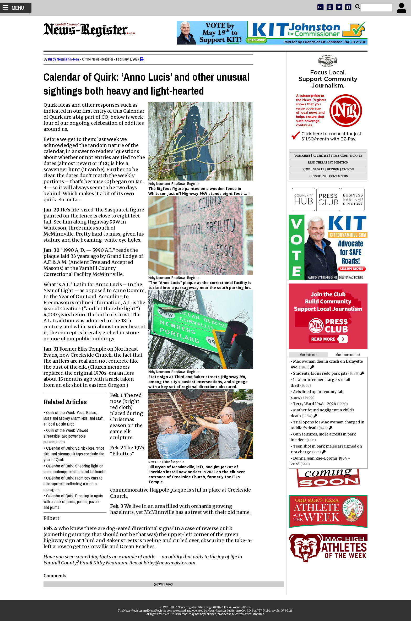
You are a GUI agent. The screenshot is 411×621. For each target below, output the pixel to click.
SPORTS (316, 169)
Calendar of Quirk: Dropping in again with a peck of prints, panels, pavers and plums (75, 501)
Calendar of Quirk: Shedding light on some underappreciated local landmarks (76, 469)
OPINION (331, 169)
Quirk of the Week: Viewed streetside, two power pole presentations (68, 436)
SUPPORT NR (315, 176)
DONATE (354, 155)
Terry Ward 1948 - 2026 (312, 403)
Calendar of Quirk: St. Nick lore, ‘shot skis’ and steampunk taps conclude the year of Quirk (76, 453)
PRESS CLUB (337, 155)
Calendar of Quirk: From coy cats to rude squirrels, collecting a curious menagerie (75, 483)
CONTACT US (336, 176)
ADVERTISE (318, 155)
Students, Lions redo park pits (318, 373)
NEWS (304, 169)
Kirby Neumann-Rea (65, 59)
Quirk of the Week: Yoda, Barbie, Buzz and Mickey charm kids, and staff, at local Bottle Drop (76, 418)
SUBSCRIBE (300, 155)
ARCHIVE (345, 169)
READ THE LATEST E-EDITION (326, 162)
